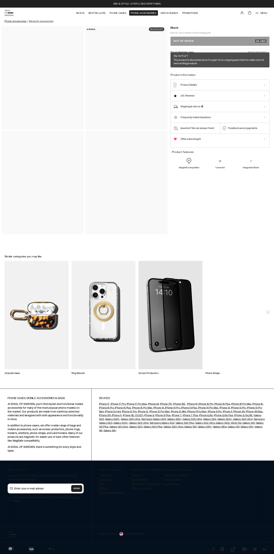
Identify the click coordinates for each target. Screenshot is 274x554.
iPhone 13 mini (113, 411)
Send (76, 488)
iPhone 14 (159, 407)
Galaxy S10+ (205, 426)
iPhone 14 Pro (172, 407)
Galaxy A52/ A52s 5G (228, 423)
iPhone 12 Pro (129, 411)
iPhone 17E (166, 404)
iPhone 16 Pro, (206, 404)
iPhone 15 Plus (123, 407)
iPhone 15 (257, 404)
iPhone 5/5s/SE (243, 415)
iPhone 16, (192, 404)
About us (137, 475)
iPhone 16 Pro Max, (241, 404)
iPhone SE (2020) (133, 415)
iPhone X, (116, 415)
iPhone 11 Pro (215, 411)
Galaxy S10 (190, 426)
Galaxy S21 (248, 423)
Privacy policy (172, 479)
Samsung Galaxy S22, (162, 423)
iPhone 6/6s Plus (223, 415)
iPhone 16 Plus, (222, 404)
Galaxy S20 (136, 426)
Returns (103, 488)
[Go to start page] (9, 13)
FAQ (101, 484)
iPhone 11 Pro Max (196, 411)
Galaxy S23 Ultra (139, 423)
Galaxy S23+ (120, 423)
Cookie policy (171, 484)
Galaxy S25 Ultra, (192, 419)
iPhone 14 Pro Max (208, 407)
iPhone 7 (177, 415)
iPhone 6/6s (206, 415)
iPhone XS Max (254, 411)
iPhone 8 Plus (163, 415)
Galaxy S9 (233, 426)
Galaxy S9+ (247, 426)
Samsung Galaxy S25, (154, 419)
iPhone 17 (104, 404)
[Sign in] (242, 13)
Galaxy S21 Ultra (118, 426)
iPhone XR (105, 415)
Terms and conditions (176, 475)
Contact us (105, 479)
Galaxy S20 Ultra (173, 426)
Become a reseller (142, 488)
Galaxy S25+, (174, 419)
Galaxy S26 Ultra (130, 419)
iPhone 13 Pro (238, 407)
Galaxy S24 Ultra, (243, 419)
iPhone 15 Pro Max (142, 407)
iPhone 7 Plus (190, 415)
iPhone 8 (149, 415)
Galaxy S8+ (110, 430)
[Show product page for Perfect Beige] (177, 75)
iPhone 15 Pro (106, 407)
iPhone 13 (225, 407)
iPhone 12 (143, 411)
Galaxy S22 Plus (185, 423)
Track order (105, 475)
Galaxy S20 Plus (153, 426)
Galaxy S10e (220, 426)
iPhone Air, (153, 404)
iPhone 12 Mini (178, 411)
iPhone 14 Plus (189, 407)
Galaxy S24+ (224, 419)
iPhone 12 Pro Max (160, 411)
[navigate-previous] (268, 312)
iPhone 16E (179, 404)
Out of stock (220, 41)
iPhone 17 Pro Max (137, 404)
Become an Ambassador (146, 484)
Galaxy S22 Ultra (205, 423)
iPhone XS (239, 411)
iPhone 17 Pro (118, 404)
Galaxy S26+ (112, 419)
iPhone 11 (227, 411)
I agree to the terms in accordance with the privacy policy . (47, 499)
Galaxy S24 (209, 419)
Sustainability (139, 479)
